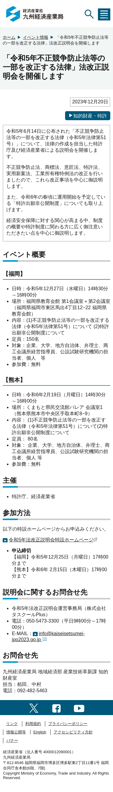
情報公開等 (16, 732)
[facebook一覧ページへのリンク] (56, 707)
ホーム (9, 37)
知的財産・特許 (87, 115)
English (39, 732)
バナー (12, 740)
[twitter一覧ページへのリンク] (33, 707)
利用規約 (33, 723)
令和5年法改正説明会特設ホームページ (53, 539)
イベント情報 (35, 37)
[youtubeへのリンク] (79, 707)
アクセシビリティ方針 (73, 732)
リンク (12, 723)
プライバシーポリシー (67, 723)
